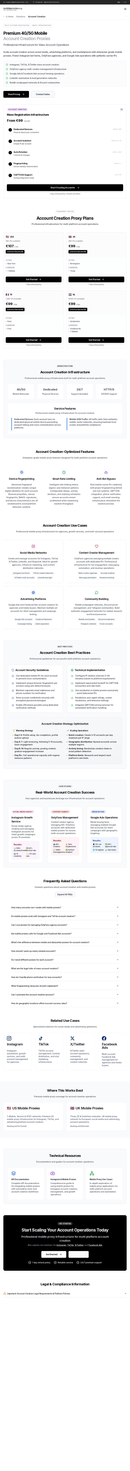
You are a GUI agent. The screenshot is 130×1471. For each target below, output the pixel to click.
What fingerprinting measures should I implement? (65, 986)
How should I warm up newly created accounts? (65, 951)
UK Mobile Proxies (89, 1108)
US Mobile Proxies (26, 1108)
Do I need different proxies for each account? (65, 960)
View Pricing (16, 94)
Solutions (20, 16)
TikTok (44, 1044)
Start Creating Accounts (65, 187)
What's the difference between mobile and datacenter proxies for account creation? (65, 942)
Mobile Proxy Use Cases (101, 1179)
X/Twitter (77, 1044)
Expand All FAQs (65, 894)
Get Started (33, 279)
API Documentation (20, 1179)
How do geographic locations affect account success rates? (65, 1003)
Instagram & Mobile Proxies (63, 1179)
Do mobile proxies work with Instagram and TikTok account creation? (65, 916)
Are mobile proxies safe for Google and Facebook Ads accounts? (65, 933)
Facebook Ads (109, 1046)
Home (9, 16)
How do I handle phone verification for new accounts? (65, 977)
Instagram (15, 1044)
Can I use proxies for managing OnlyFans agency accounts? (65, 925)
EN (119, 2)
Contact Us (78, 1254)
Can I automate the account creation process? (65, 994)
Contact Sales (43, 94)
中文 (125, 2)
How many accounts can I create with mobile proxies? (65, 907)
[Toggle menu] (125, 9)
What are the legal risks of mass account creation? (65, 968)
